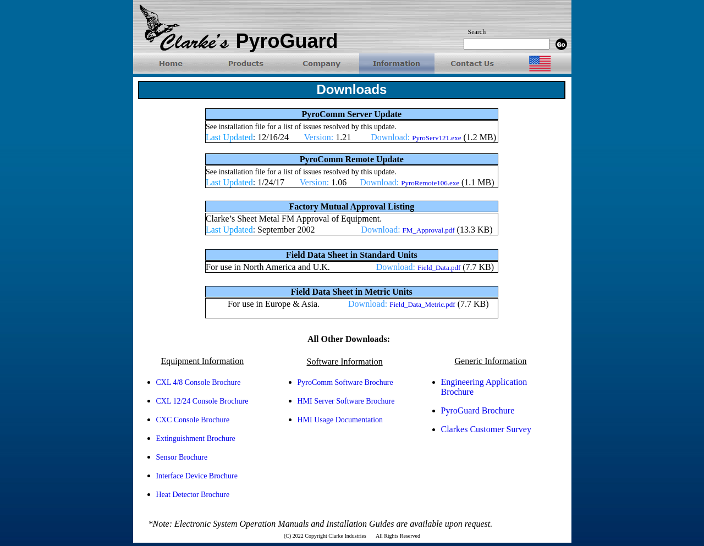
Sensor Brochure (182, 457)
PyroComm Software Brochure (345, 382)
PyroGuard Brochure (478, 410)
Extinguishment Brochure (195, 438)
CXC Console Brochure (193, 420)
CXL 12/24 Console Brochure (202, 401)
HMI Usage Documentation (340, 420)
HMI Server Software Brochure (346, 401)
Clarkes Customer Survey (486, 429)
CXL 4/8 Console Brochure (198, 382)
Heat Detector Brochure (193, 494)
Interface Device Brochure (197, 476)
